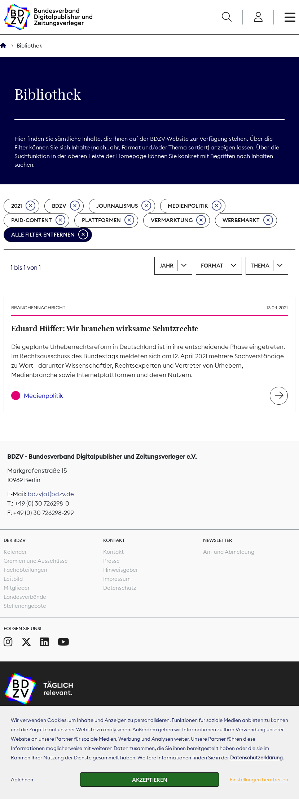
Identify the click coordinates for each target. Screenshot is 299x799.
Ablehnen (22, 779)
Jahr (166, 265)
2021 (23, 206)
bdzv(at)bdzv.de (51, 494)
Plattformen (108, 220)
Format (212, 265)
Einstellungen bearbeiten (259, 779)
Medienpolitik (194, 206)
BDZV (66, 206)
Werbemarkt (248, 220)
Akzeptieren (149, 779)
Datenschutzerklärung (256, 757)
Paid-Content (38, 220)
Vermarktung (178, 220)
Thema (260, 265)
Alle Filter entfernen (49, 235)
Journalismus (123, 206)
